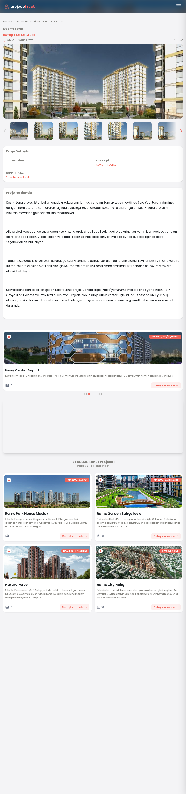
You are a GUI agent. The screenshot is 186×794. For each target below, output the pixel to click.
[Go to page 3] (93, 394)
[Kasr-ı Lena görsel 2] (19, 131)
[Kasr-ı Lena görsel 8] (167, 131)
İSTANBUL (43, 21)
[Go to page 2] (89, 394)
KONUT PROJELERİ (26, 21)
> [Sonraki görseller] (181, 131)
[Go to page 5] (100, 394)
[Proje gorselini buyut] (93, 81)
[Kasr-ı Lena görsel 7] (142, 131)
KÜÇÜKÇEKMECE (171, 336)
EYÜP (176, 551)
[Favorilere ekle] (9, 337)
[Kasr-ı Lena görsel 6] (117, 131)
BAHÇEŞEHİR (81, 551)
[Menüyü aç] (179, 6)
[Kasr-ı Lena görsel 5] (93, 131)
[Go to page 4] (97, 394)
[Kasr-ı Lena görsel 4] (68, 131)
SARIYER (83, 480)
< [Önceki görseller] (5, 131)
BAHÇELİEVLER (172, 480)
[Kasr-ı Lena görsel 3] (43, 131)
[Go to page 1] (85, 394)
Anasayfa (8, 21)
